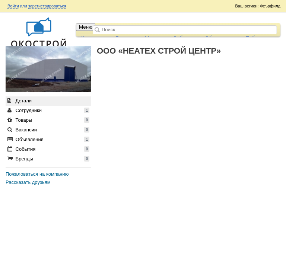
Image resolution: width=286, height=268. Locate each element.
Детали (19, 100)
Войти (13, 6)
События (48, 149)
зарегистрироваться (47, 6)
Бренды (48, 159)
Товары (48, 120)
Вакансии (48, 130)
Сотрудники (48, 110)
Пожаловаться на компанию (37, 174)
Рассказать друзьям (28, 182)
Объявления (48, 139)
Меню (85, 27)
